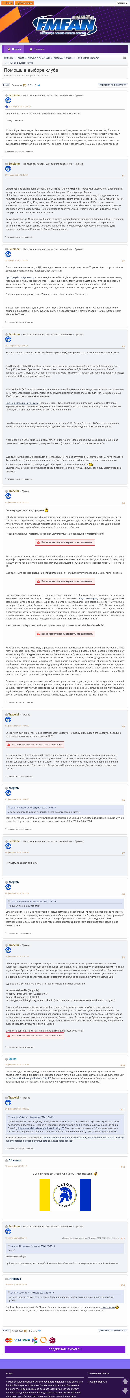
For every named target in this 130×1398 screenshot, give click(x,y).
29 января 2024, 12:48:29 (16, 175)
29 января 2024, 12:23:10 (19, 106)
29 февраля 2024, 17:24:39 (17, 1064)
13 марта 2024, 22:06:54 (16, 1238)
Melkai (12, 1059)
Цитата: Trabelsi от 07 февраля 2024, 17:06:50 (33, 807)
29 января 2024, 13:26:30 (16, 346)
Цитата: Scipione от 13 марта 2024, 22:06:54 (32, 1293)
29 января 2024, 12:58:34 (16, 260)
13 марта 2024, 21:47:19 (16, 1166)
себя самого (108, 1307)
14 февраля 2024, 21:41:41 (17, 956)
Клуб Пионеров (88, 598)
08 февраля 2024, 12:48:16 (17, 852)
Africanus (14, 1160)
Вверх (6, 1331)
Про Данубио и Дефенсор (20, 277)
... (33, 85)
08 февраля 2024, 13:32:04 (17, 893)
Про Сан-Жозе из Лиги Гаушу (22, 403)
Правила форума (97, 1381)
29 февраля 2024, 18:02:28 (17, 1109)
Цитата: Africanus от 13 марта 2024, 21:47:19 (32, 1246)
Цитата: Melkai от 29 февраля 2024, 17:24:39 (32, 1117)
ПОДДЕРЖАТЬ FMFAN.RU (65, 1349)
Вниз (6, 85)
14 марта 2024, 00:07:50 (16, 1284)
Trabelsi (13, 491)
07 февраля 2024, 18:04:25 (17, 799)
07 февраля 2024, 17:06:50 (17, 726)
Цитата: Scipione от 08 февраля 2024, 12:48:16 (33, 901)
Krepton (13, 788)
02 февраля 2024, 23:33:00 (17, 502)
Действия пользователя (112, 85)
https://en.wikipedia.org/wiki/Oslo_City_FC (28, 1078)
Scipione (14, 95)
